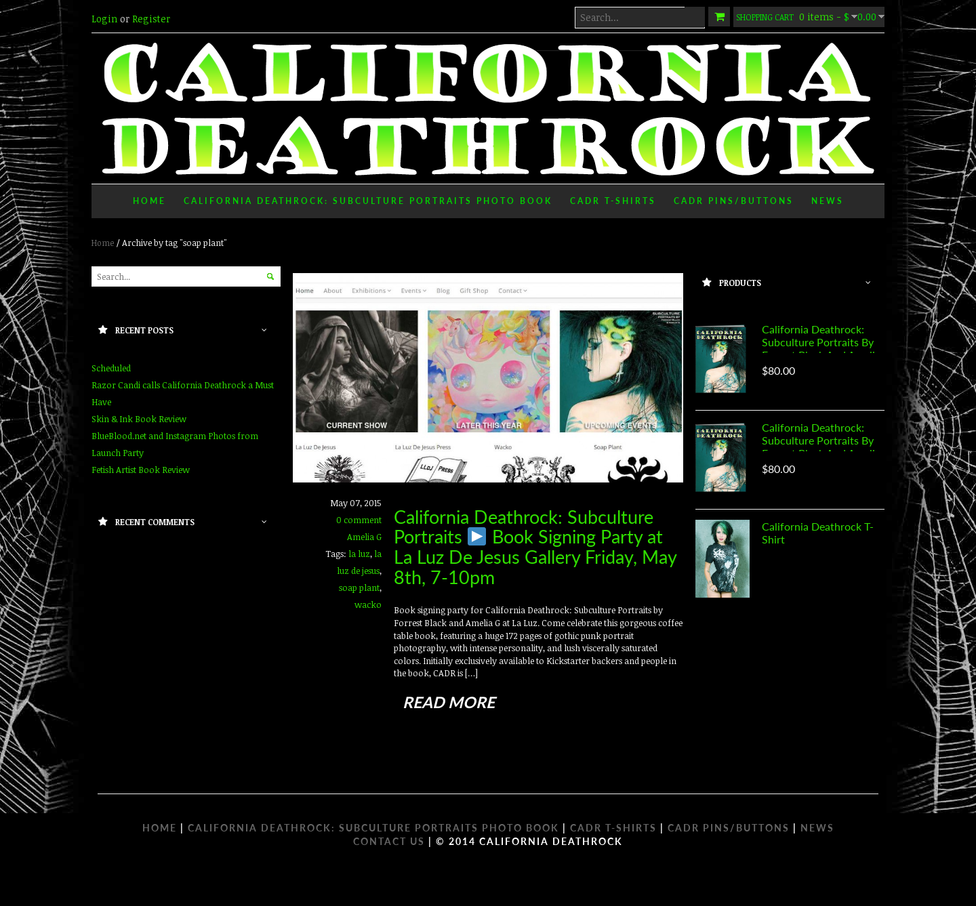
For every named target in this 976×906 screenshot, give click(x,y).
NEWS (817, 827)
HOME (159, 827)
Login (104, 18)
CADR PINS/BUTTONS (729, 827)
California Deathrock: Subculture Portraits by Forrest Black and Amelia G (821, 348)
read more (449, 702)
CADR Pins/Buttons (734, 201)
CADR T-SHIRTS (613, 827)
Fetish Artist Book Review (141, 470)
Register (151, 18)
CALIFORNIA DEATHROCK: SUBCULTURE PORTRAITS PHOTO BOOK (373, 827)
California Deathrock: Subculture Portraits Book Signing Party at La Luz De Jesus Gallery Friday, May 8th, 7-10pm (535, 547)
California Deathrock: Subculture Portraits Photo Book (368, 201)
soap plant (359, 587)
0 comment (359, 520)
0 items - (808, 16)
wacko (368, 604)
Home (149, 201)
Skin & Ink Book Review (139, 419)
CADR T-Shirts (613, 201)
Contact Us (389, 841)
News (827, 201)
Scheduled (111, 368)
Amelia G (364, 537)
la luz (359, 554)
